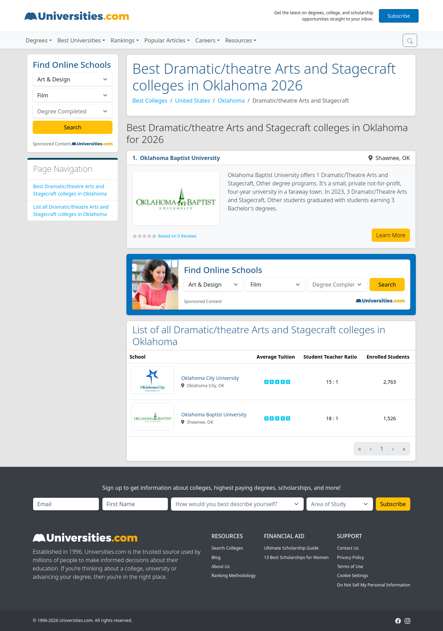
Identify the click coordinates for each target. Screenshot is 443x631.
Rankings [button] (123, 40)
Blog (215, 557)
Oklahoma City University (210, 378)
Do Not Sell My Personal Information (373, 585)
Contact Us (348, 548)
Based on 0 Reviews (177, 236)
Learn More (390, 235)
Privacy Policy (350, 557)
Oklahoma (231, 100)
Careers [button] (205, 40)
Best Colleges (150, 100)
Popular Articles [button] (165, 40)
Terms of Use (350, 566)
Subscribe (399, 16)
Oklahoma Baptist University (180, 158)
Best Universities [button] (79, 40)
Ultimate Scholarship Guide (291, 548)
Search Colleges (227, 548)
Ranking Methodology (233, 575)
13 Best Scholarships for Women (296, 557)
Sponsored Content (52, 144)
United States (192, 100)
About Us (220, 566)
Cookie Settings (352, 575)
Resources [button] (238, 40)
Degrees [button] (37, 40)
